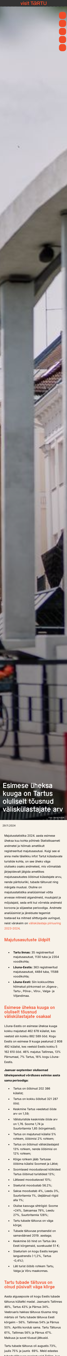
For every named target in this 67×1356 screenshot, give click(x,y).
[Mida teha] (62, 31)
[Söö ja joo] (62, 39)
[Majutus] (62, 47)
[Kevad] (62, 15)
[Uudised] (62, 23)
